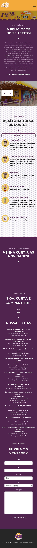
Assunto (18, 474)
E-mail (19, 467)
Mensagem (18, 489)
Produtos (18, 135)
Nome (18, 459)
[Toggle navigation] (34, 6)
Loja (18, 482)
